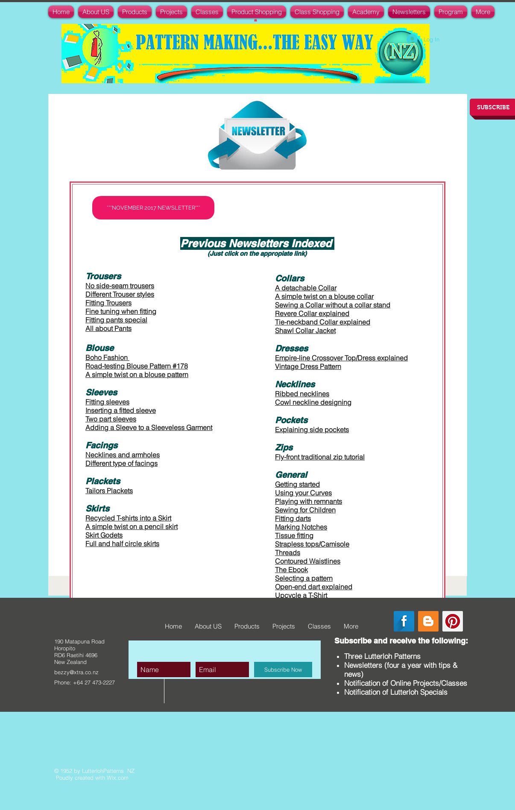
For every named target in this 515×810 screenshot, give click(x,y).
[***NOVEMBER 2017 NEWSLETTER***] (153, 207)
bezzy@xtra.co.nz (76, 672)
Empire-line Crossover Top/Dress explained (341, 358)
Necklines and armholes (122, 454)
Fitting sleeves (107, 402)
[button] (255, 19)
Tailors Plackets (109, 490)
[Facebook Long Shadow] (404, 621)
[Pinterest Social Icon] (452, 621)
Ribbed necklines (302, 393)
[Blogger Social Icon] (428, 621)
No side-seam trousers (119, 285)
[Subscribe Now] (283, 669)
